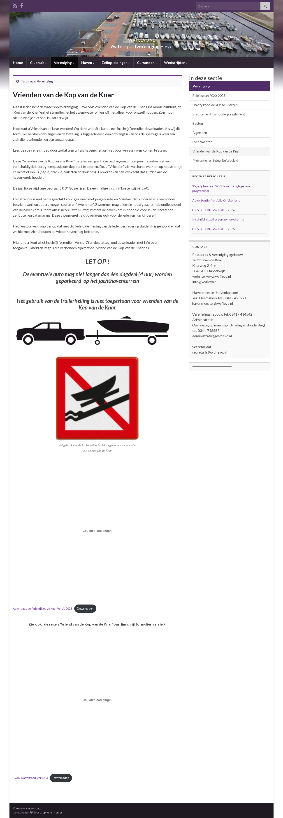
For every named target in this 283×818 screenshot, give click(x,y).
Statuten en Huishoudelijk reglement (219, 114)
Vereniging (64, 62)
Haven (88, 62)
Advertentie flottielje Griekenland (216, 200)
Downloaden (85, 608)
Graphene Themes (51, 812)
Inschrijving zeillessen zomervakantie (218, 219)
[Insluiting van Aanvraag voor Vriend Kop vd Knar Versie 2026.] (97, 530)
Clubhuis (38, 62)
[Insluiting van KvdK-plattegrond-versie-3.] (97, 700)
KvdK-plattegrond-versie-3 (30, 778)
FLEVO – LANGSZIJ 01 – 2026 (213, 210)
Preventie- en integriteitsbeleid (215, 160)
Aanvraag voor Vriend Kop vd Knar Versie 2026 (42, 608)
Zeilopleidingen (116, 62)
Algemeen (200, 133)
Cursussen (147, 62)
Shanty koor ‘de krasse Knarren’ (215, 105)
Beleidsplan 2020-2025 (209, 96)
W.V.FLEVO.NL (141, 38)
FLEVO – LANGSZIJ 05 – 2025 (213, 229)
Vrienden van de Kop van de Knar (216, 151)
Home (18, 62)
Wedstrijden (176, 62)
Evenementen (202, 142)
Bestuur (198, 123)
